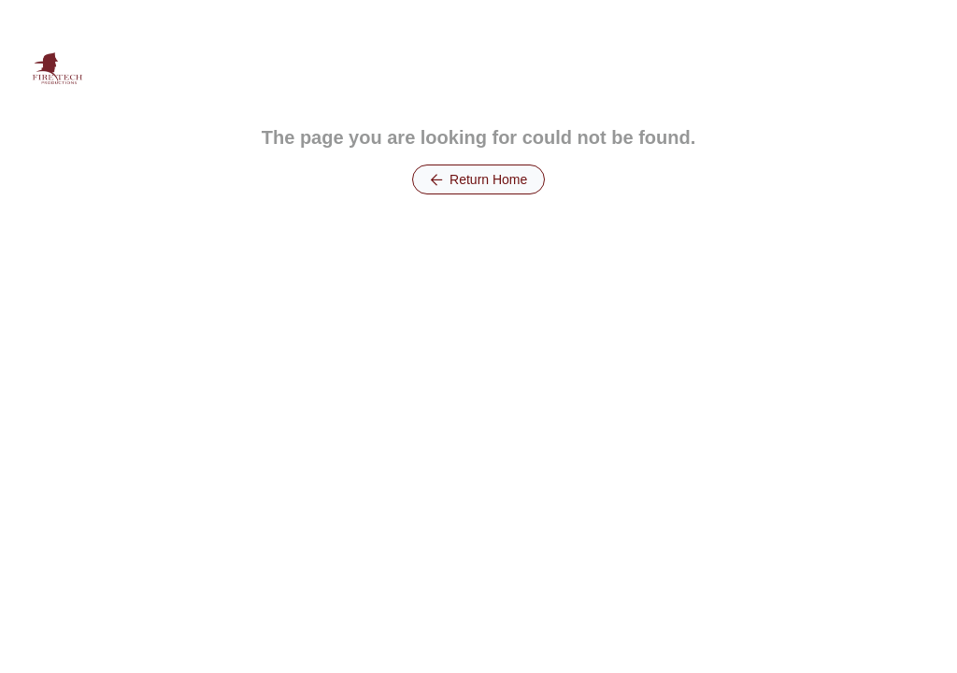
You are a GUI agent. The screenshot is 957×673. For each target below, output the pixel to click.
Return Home (479, 179)
